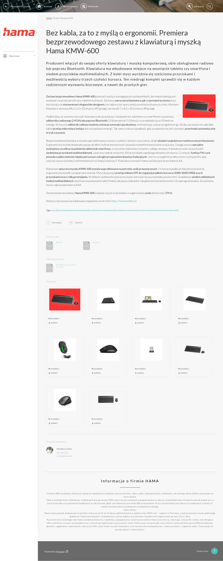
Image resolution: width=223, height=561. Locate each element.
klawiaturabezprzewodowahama (72, 210)
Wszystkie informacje (16, 6)
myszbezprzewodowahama (101, 210)
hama (53, 210)
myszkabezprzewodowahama (128, 210)
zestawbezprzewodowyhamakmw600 (161, 210)
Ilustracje (44, 6)
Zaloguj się (195, 6)
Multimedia (89, 6)
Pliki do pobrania (66, 6)
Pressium (60, 551)
